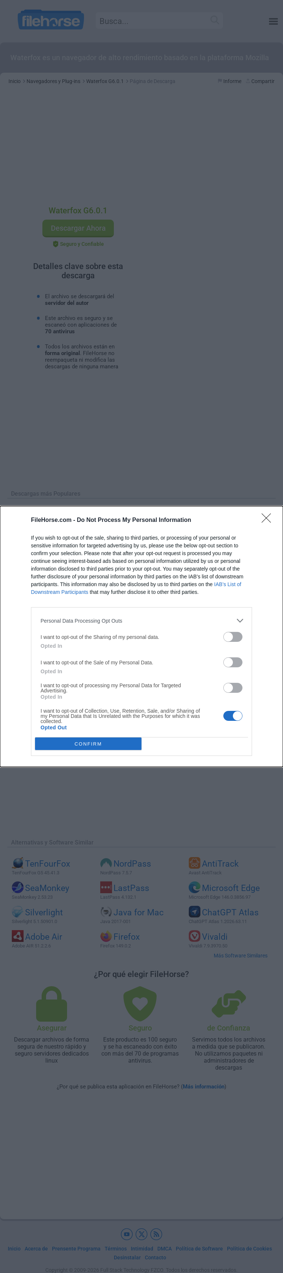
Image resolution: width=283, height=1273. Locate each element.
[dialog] (141, 636)
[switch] (232, 637)
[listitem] (141, 621)
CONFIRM (88, 743)
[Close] (269, 520)
